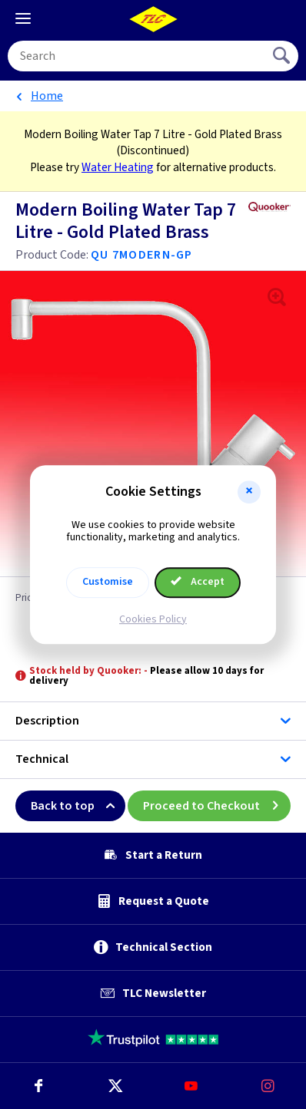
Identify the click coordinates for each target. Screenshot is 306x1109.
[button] (249, 491)
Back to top (78, 805)
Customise (107, 581)
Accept (198, 581)
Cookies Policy (153, 619)
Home (47, 95)
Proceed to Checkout (217, 805)
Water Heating (117, 167)
